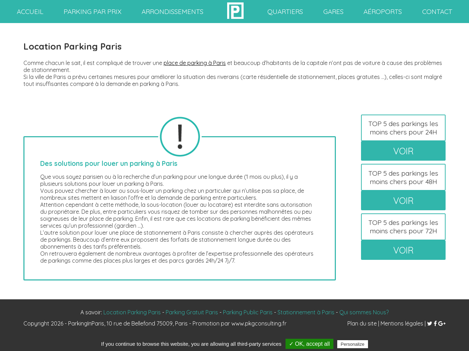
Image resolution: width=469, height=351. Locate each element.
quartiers (285, 11)
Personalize (353, 344)
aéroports (382, 11)
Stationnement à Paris (305, 312)
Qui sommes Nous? (364, 312)
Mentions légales (402, 323)
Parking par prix (93, 11)
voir (403, 150)
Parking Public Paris (248, 312)
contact (437, 11)
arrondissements (172, 11)
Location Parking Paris (132, 312)
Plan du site (362, 323)
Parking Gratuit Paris (192, 312)
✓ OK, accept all (309, 344)
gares (333, 11)
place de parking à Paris (195, 62)
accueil (30, 11)
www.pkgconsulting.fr (259, 323)
